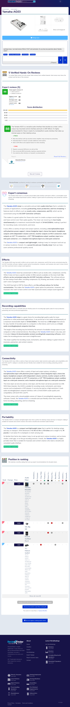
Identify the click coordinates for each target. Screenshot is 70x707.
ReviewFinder (5, 9)
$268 (19, 484)
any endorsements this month (43, 602)
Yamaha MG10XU (42, 611)
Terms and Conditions (27, 703)
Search (28, 649)
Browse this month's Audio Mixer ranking (35, 607)
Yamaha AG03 (12, 206)
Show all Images (59, 30)
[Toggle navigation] (60, 1)
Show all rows (35, 596)
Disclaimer (18, 703)
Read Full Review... (60, 156)
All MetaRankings (50, 644)
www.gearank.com (20, 161)
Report (13, 156)
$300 (19, 545)
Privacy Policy (11, 703)
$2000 (18, 523)
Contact (29, 660)
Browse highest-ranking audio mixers (35, 620)
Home (28, 644)
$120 (19, 533)
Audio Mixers (14, 9)
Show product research (11, 293)
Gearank (12, 98)
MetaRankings (30, 652)
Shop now (35, 38)
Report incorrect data (32, 657)
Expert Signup (30, 655)
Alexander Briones (20, 160)
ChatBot (29, 647)
